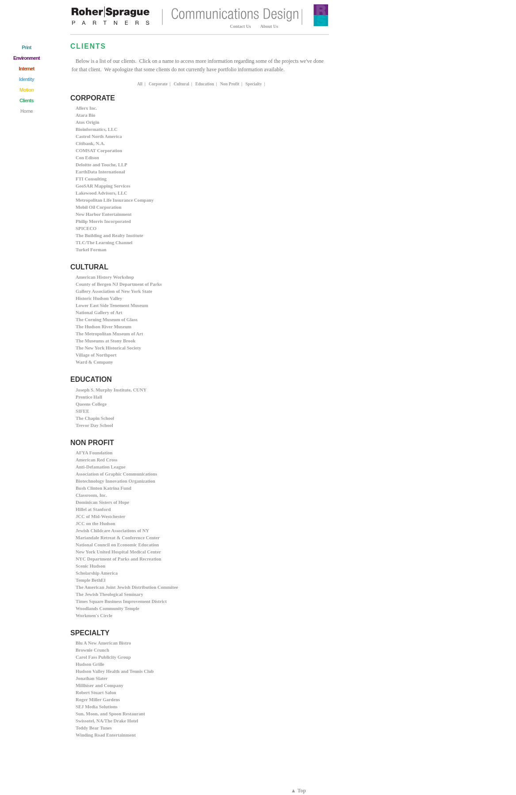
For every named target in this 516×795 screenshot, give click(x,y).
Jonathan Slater (92, 678)
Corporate (158, 83)
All (139, 83)
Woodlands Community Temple (107, 608)
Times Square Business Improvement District (121, 601)
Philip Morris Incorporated (103, 221)
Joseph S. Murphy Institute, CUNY (111, 390)
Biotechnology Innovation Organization (115, 481)
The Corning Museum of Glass (107, 319)
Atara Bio (86, 115)
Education (204, 83)
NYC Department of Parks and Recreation (118, 559)
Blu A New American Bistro (103, 643)
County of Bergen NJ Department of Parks (119, 284)
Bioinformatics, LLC (97, 129)
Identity (26, 79)
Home (26, 111)
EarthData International (100, 171)
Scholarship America (97, 573)
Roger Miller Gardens (98, 699)
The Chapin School (95, 418)
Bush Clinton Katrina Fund (103, 488)
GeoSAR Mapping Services (103, 186)
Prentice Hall (89, 397)
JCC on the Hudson (95, 523)
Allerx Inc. (86, 108)
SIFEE (82, 411)
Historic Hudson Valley (99, 298)
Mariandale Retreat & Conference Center (118, 537)
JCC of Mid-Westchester (100, 516)
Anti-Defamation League (101, 467)
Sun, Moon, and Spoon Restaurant (110, 713)
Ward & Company (94, 362)
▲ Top (298, 790)
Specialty (253, 83)
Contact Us (240, 26)
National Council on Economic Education (117, 544)
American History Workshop (105, 277)
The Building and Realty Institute (109, 235)
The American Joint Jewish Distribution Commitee (127, 587)
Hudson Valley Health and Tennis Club (115, 671)
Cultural (181, 83)
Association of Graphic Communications (116, 474)
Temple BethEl (90, 580)
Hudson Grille (90, 664)
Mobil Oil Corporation (99, 207)
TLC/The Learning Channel (104, 242)
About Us (269, 26)
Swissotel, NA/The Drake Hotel (107, 720)
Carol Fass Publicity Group (103, 657)
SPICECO (86, 228)
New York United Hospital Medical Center (118, 551)
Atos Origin (87, 122)
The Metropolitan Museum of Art (109, 333)
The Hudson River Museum (103, 326)
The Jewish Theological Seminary (109, 594)
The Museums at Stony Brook (105, 340)
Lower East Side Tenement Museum (112, 305)
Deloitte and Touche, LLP (101, 164)
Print (26, 47)
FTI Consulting (91, 179)
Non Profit (229, 83)
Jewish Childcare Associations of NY (112, 530)
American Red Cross (97, 459)
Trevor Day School (94, 425)
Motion (26, 89)
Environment (26, 58)
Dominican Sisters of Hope (102, 502)
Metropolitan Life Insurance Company (115, 200)
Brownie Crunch (92, 650)
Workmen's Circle (94, 615)
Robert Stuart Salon (96, 692)
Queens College (91, 404)
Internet (26, 68)
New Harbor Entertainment (103, 214)
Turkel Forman (91, 249)
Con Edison (87, 157)
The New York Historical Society (108, 348)
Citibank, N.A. (90, 143)
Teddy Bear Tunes (94, 728)
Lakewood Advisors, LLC (101, 193)
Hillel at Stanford (93, 509)
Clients (26, 100)
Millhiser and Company (99, 685)
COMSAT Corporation (99, 150)
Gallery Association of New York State (114, 291)
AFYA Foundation (94, 452)
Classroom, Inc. (91, 495)
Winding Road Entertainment (106, 735)
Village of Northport (96, 355)
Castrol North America (99, 136)
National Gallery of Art (99, 312)
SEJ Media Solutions (97, 706)
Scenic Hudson (90, 566)
